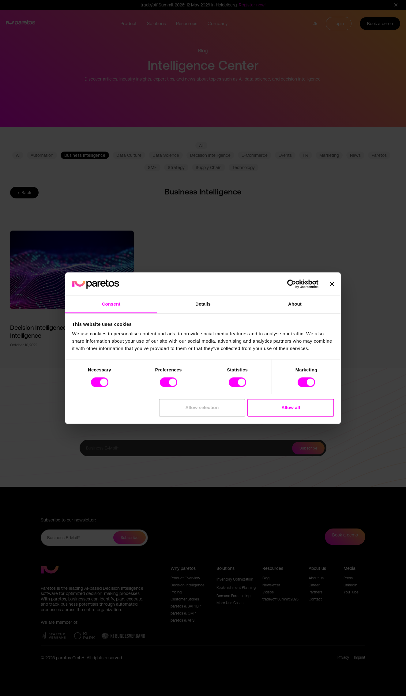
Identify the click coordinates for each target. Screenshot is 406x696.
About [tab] (295, 304)
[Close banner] (332, 284)
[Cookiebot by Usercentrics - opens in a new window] (291, 283)
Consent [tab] (111, 304)
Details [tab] (203, 304)
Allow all (290, 407)
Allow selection (202, 407)
